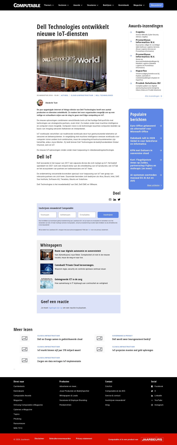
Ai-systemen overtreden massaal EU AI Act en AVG (143, 178)
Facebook (159, 386)
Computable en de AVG (115, 391)
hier (89, 230)
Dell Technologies (104, 95)
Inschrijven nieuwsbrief (115, 400)
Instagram (159, 405)
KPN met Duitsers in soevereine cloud (141, 152)
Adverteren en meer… (68, 386)
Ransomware (19, 423)
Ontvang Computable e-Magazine (28, 405)
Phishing (17, 419)
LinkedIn (158, 396)
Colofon (108, 386)
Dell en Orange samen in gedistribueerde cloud (59, 339)
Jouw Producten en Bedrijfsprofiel (74, 391)
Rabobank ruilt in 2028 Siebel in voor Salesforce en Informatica (143, 141)
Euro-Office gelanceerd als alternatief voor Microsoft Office (143, 128)
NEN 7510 (18, 428)
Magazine (18, 400)
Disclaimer (39, 438)
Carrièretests (19, 386)
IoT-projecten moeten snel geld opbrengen (132, 350)
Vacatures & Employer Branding (73, 400)
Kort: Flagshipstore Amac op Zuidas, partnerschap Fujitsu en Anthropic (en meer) (143, 164)
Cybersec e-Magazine (23, 409)
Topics (16, 414)
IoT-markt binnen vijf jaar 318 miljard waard (58, 350)
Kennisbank (19, 391)
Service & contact (112, 396)
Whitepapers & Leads (68, 396)
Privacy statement (84, 438)
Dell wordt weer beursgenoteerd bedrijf (131, 339)
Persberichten (65, 405)
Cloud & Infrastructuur (82, 95)
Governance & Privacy (122, 336)
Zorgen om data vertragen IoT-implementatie (59, 361)
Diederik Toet (51, 103)
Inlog (107, 405)
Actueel (64, 95)
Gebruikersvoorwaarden (60, 438)
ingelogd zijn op (55, 308)
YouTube (158, 400)
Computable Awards (22, 396)
